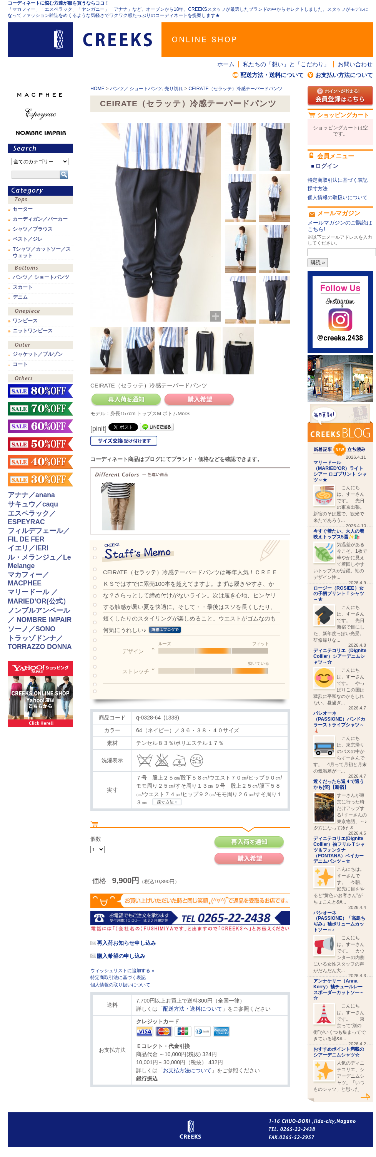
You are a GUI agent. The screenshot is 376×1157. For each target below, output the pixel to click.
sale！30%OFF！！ (40, 479)
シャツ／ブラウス (33, 229)
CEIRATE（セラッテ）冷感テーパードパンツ (235, 88)
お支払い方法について (344, 75)
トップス (40, 200)
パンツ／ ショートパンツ (136, 88)
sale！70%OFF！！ (40, 409)
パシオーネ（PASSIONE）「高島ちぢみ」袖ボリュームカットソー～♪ (339, 921)
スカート (23, 287)
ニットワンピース (33, 331)
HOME (97, 88)
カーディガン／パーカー (40, 219)
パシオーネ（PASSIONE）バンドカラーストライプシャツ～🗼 (339, 722)
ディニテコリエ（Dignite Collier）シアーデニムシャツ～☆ (339, 656)
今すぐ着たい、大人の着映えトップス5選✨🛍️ (338, 534)
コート (20, 364)
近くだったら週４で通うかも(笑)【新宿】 (338, 784)
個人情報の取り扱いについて (120, 985)
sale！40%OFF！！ (40, 462)
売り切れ (174, 88)
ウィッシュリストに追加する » (122, 970)
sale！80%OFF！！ (40, 391)
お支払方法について (187, 1070)
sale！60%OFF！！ (40, 426)
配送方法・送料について (272, 75)
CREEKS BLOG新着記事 (340, 430)
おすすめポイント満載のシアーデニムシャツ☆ (338, 1052)
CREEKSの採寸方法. (167, 801)
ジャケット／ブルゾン (38, 354)
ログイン (326, 166)
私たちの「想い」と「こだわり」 (286, 64)
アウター (40, 345)
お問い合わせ (355, 64)
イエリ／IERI (28, 548)
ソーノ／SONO (31, 629)
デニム (20, 297)
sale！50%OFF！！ (40, 444)
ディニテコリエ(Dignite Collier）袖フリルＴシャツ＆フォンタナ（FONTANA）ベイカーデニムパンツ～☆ (339, 850)
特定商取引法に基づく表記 (118, 977)
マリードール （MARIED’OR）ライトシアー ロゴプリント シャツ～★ (340, 471)
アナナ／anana (31, 495)
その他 (40, 379)
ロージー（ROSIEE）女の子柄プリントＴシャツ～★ (338, 593)
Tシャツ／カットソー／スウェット (42, 252)
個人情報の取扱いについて (338, 197)
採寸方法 (318, 188)
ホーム (226, 64)
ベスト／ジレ (28, 239)
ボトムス (40, 268)
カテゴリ (40, 191)
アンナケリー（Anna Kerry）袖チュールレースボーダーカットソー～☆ (338, 989)
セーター (23, 209)
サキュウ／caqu (33, 504)
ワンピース (40, 312)
